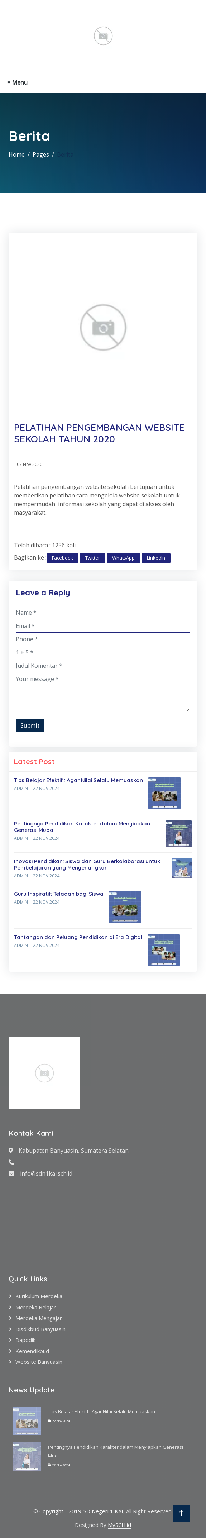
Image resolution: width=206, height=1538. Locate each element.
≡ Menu (17, 82)
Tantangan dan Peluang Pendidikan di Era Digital (78, 937)
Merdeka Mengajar (38, 1318)
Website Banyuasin (38, 1361)
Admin (21, 788)
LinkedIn (156, 557)
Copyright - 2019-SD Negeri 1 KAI (81, 1511)
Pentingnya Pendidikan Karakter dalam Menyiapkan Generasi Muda (82, 826)
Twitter (92, 557)
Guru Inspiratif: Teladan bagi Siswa (59, 893)
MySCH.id (119, 1524)
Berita (65, 154)
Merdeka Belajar (35, 1307)
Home (17, 154)
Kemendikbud (32, 1350)
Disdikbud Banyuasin (40, 1329)
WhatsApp (123, 557)
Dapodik (25, 1339)
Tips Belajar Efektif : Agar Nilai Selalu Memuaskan (78, 780)
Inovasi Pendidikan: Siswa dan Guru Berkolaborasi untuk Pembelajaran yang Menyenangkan (87, 864)
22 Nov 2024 (46, 788)
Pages (41, 154)
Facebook (62, 557)
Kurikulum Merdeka (38, 1296)
